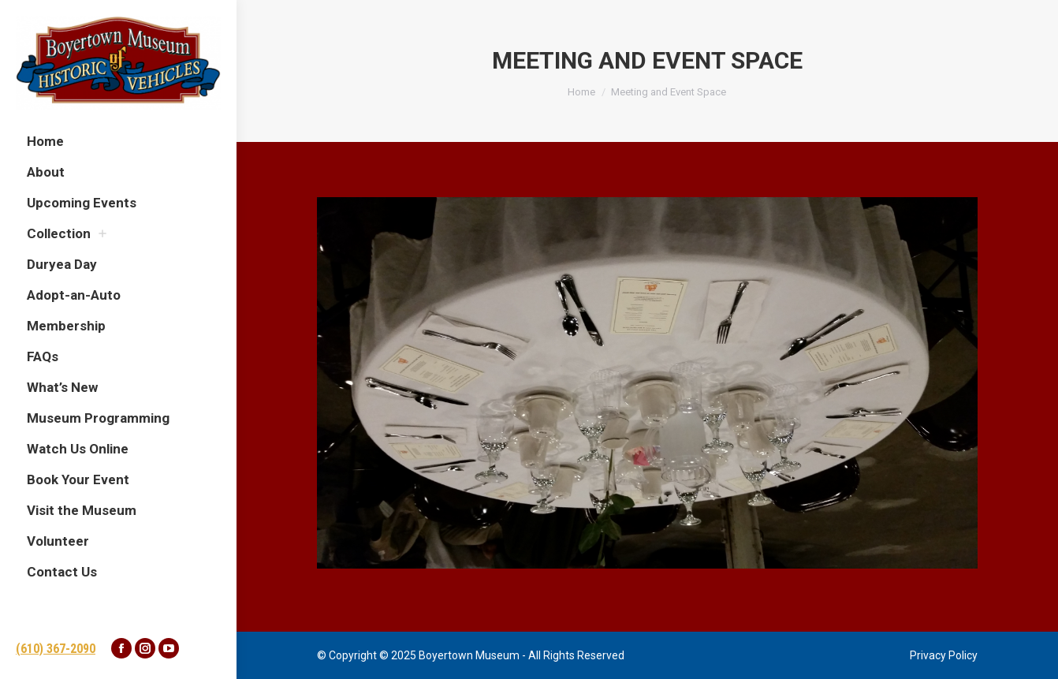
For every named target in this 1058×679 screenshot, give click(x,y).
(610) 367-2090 (55, 648)
